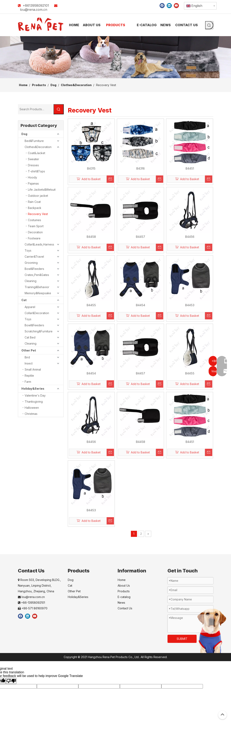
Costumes (34, 220)
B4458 (91, 237)
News (121, 602)
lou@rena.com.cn (33, 10)
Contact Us (125, 608)
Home (122, 580)
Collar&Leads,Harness (39, 244)
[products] (115, 57)
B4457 (140, 237)
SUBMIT (182, 638)
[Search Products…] (36, 109)
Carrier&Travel (34, 256)
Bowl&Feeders (34, 268)
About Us (124, 585)
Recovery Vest (38, 214)
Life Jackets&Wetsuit (42, 189)
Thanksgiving (34, 401)
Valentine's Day (35, 395)
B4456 (189, 237)
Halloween (32, 407)
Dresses (33, 165)
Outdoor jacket (38, 195)
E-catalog (124, 597)
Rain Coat (34, 201)
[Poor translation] (11, 681)
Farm (28, 381)
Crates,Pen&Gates (37, 275)
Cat (24, 300)
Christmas (31, 413)
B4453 (189, 305)
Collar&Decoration (37, 313)
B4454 (140, 305)
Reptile (29, 375)
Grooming (31, 262)
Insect (29, 363)
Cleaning (30, 281)
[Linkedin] (169, 5)
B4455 (91, 305)
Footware (34, 238)
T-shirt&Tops (36, 171)
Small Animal (33, 369)
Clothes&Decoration (38, 147)
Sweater (33, 159)
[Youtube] (176, 5)
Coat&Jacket (36, 153)
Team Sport (36, 226)
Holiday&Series (32, 388)
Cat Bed (30, 337)
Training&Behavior (37, 287)
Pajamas (33, 183)
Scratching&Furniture (39, 331)
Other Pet (28, 350)
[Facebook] (162, 5)
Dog (24, 134)
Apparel (30, 307)
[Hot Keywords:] (209, 25)
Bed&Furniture (34, 141)
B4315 (91, 168)
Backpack (34, 208)
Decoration (35, 232)
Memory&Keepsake (38, 293)
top (222, 714)
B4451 (189, 168)
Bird (27, 357)
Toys (28, 250)
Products (124, 591)
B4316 (140, 168)
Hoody (32, 177)
